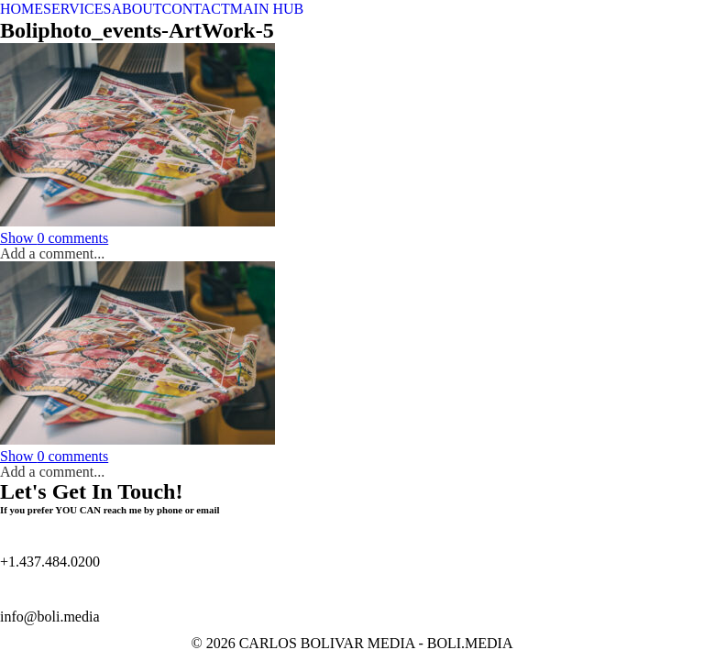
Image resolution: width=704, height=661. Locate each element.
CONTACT (196, 9)
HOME (21, 9)
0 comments (54, 238)
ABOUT (136, 9)
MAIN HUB (266, 9)
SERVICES (77, 9)
